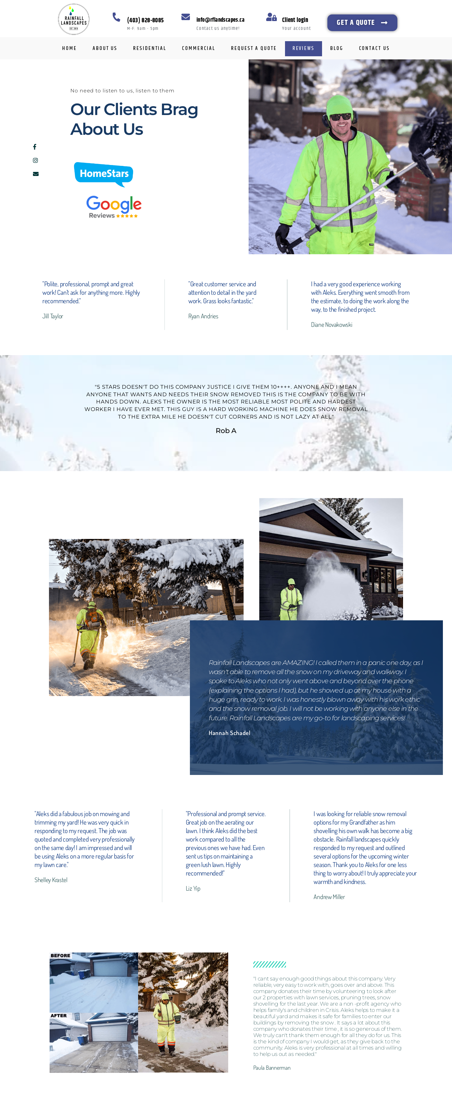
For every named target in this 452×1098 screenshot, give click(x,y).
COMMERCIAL (198, 48)
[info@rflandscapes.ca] (185, 17)
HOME (69, 48)
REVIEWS (304, 48)
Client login (295, 20)
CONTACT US (374, 48)
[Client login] (271, 17)
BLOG (336, 48)
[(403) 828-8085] (116, 17)
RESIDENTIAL (149, 48)
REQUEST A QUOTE (254, 48)
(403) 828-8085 (145, 20)
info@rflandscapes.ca (220, 20)
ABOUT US (105, 48)
